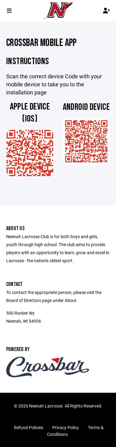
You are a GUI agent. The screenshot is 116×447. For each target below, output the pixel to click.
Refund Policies (28, 427)
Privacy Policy (65, 427)
